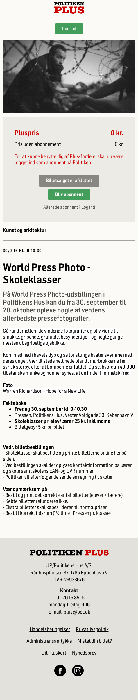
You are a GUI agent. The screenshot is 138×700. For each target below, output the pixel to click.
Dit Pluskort (54, 653)
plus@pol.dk (77, 612)
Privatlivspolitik (92, 629)
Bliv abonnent (69, 194)
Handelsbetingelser (50, 629)
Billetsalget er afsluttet (69, 180)
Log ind (69, 28)
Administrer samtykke (49, 641)
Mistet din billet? (95, 641)
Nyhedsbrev (84, 653)
